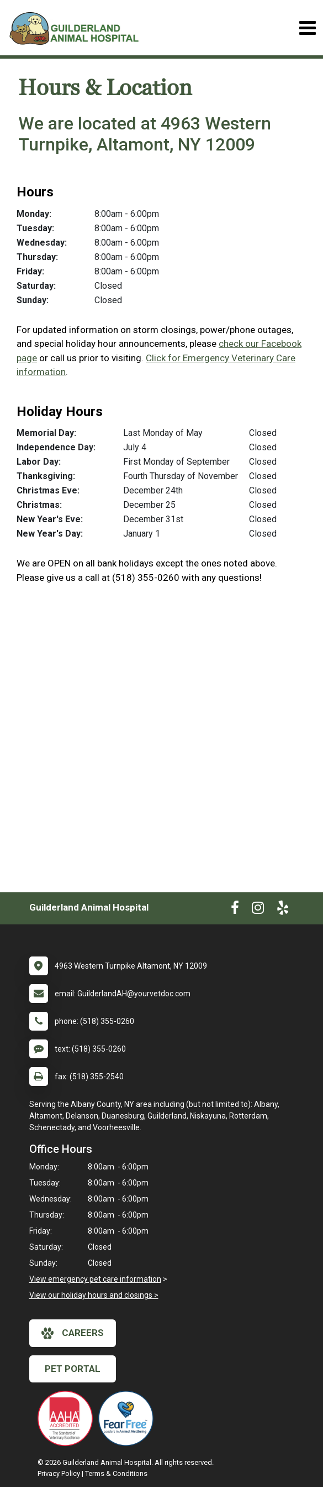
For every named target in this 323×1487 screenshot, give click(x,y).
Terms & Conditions (116, 1473)
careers (72, 1333)
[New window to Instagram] (257, 910)
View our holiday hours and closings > (93, 1295)
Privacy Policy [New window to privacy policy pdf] (59, 1473)
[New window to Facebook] (235, 910)
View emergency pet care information (95, 1279)
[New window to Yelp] (282, 910)
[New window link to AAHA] (68, 1418)
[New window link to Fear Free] (128, 1418)
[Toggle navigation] (307, 28)
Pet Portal (72, 1368)
